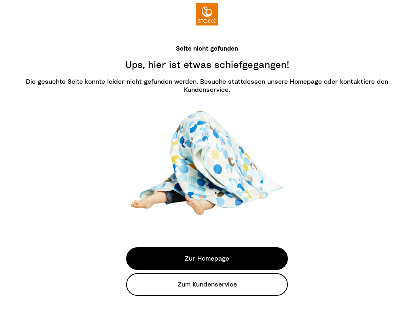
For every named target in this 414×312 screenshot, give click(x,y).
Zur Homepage (207, 258)
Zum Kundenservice (207, 284)
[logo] (207, 14)
